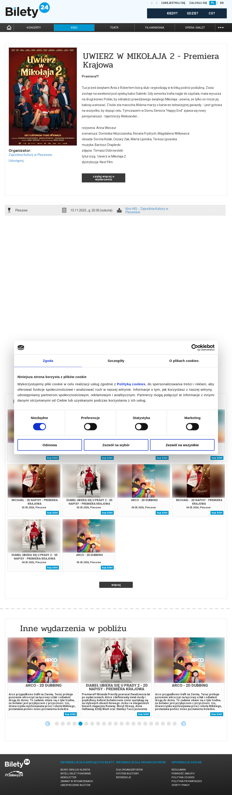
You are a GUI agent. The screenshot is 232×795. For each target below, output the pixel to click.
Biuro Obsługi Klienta (75, 769)
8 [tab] (98, 724)
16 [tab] (145, 724)
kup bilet (52, 457)
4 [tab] (74, 724)
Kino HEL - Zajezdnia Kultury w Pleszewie (147, 210)
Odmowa (50, 445)
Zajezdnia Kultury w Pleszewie (30, 155)
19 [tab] (163, 724)
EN (222, 3)
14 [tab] (133, 724)
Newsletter (68, 777)
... (221, 27)
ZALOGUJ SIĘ (198, 3)
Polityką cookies (131, 384)
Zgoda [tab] (48, 361)
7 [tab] (92, 724)
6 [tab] (86, 724)
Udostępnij (16, 160)
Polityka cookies (183, 777)
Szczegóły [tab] (116, 361)
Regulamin (179, 769)
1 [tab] (57, 724)
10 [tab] (110, 724)
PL (212, 3)
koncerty (34, 27)
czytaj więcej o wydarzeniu (103, 178)
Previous (47, 723)
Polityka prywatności (187, 781)
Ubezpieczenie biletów (75, 785)
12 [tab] (122, 724)
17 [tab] (151, 724)
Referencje (123, 777)
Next (183, 723)
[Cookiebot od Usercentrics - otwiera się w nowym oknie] (195, 347)
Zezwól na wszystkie (182, 445)
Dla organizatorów (129, 769)
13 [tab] (128, 724)
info (211, 210)
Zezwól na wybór (116, 445)
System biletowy (127, 773)
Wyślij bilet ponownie (75, 773)
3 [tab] (69, 724)
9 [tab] (104, 724)
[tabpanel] (42, 677)
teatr (114, 27)
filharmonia (154, 27)
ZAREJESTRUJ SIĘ (173, 3)
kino (74, 27)
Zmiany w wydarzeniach (76, 781)
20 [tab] (169, 724)
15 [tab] (139, 724)
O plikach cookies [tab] (183, 361)
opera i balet (195, 27)
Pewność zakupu (183, 773)
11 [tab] (116, 724)
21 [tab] (175, 724)
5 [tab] (80, 724)
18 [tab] (157, 724)
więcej (116, 585)
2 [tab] (63, 724)
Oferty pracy (181, 785)
